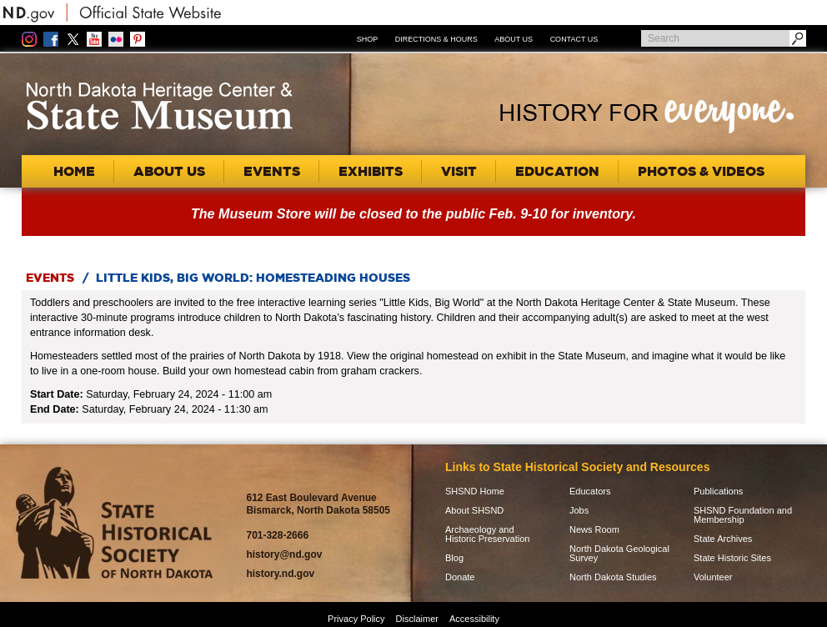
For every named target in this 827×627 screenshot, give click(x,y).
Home (74, 171)
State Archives (723, 539)
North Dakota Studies (613, 577)
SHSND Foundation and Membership (743, 515)
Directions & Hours (436, 39)
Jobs (579, 510)
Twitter (72, 39)
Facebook (50, 39)
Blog (454, 558)
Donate (459, 577)
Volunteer (713, 577)
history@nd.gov (284, 554)
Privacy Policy (356, 619)
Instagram (29, 39)
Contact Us (574, 39)
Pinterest (137, 39)
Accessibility (474, 619)
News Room (594, 529)
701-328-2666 (277, 535)
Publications (718, 491)
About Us (513, 39)
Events (50, 277)
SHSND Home (474, 491)
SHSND (114, 523)
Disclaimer (417, 619)
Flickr (115, 39)
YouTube (94, 39)
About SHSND (474, 510)
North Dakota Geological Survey (619, 553)
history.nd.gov (280, 573)
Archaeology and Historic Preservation (487, 534)
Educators (590, 491)
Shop (367, 39)
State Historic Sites (732, 558)
